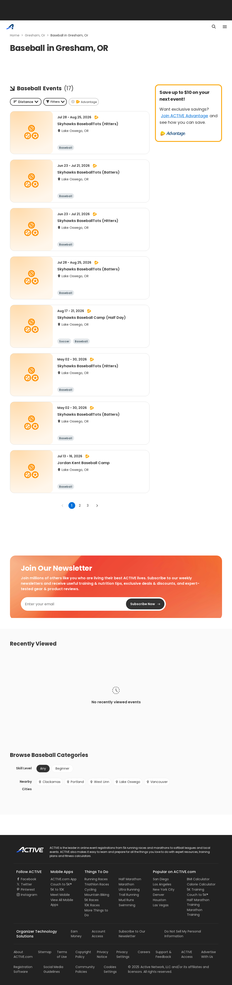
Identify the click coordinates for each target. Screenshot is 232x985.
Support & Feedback (164, 954)
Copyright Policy (83, 954)
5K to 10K (57, 889)
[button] (55, 102)
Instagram (29, 894)
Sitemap (44, 952)
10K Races (92, 905)
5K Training (195, 889)
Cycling (90, 889)
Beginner (62, 768)
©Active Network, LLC (149, 967)
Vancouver (157, 782)
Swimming (127, 905)
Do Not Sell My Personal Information (182, 933)
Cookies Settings (110, 969)
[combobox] (25, 102)
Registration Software (23, 969)
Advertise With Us (208, 954)
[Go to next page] (97, 505)
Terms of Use (62, 954)
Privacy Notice (102, 954)
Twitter (26, 884)
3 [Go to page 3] (88, 505)
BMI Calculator (198, 879)
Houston (159, 900)
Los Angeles (162, 884)
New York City (163, 889)
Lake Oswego (127, 782)
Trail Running (129, 894)
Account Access (98, 933)
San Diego (161, 879)
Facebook (28, 879)
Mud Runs (126, 900)
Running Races (96, 879)
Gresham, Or (35, 35)
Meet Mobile (60, 894)
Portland (75, 782)
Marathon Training (194, 912)
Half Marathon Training (198, 902)
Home (14, 35)
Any (43, 768)
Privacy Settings (122, 954)
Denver (158, 894)
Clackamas (49, 782)
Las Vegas (161, 905)
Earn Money (76, 933)
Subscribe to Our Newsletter (132, 933)
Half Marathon (130, 879)
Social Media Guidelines (53, 969)
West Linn (99, 782)
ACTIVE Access (187, 954)
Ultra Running (129, 889)
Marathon (126, 884)
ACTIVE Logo (26, 848)
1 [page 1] (71, 505)
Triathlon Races (97, 884)
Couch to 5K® (61, 884)
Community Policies (85, 969)
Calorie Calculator (201, 884)
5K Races (92, 900)
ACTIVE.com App (64, 879)
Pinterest (28, 889)
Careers (144, 952)
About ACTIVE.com (23, 954)
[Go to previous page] (62, 505)
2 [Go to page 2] (80, 505)
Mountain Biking (97, 894)
